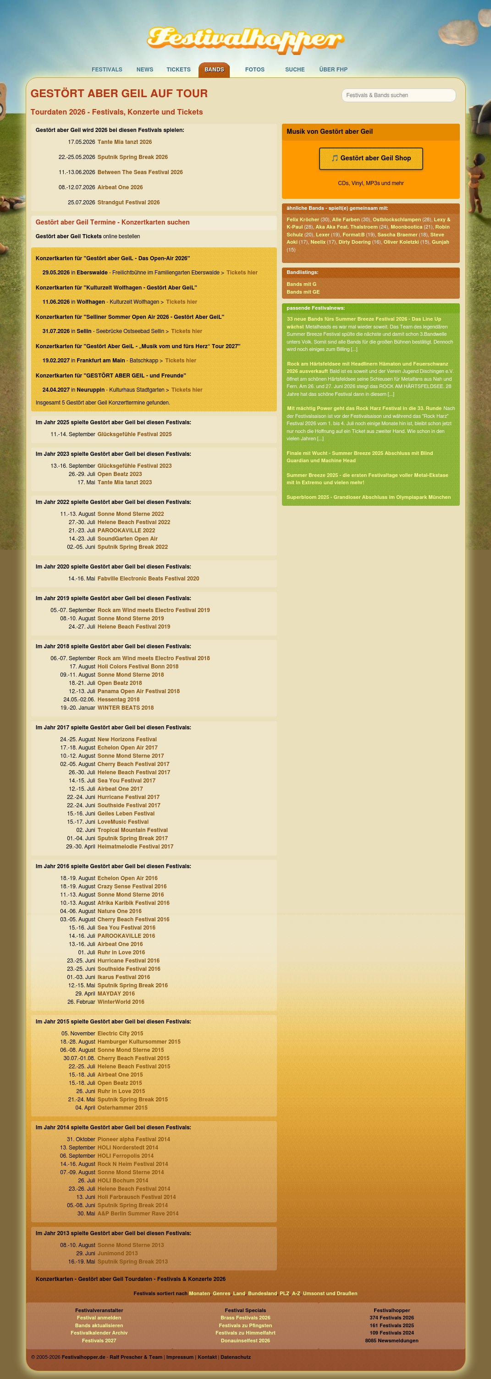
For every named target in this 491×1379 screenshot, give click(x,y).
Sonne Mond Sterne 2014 (131, 1172)
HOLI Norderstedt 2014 (128, 1147)
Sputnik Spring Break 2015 (133, 1099)
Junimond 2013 (118, 1253)
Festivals (107, 69)
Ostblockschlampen (397, 219)
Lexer (323, 234)
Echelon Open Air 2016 (128, 878)
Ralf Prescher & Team (136, 1357)
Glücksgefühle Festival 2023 (135, 466)
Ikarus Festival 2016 (124, 977)
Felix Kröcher (303, 219)
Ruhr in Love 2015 (121, 1091)
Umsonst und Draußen (330, 1293)
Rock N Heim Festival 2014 (133, 1164)
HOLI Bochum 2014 (123, 1180)
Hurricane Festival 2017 (129, 797)
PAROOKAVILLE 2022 (126, 530)
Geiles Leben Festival (126, 813)
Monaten (199, 1293)
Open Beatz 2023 (120, 474)
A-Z (296, 1293)
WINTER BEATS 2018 (126, 708)
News (145, 69)
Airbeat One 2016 (120, 944)
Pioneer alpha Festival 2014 (134, 1139)
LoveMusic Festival (123, 822)
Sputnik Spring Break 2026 (133, 157)
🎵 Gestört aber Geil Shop (371, 158)
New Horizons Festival (127, 739)
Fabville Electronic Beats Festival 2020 (148, 578)
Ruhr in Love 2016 (121, 952)
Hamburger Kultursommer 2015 (139, 1042)
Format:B (353, 234)
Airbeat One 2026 (120, 187)
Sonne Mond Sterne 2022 (131, 514)
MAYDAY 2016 (116, 993)
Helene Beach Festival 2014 (134, 1189)
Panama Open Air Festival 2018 (139, 691)
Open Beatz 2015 (120, 1083)
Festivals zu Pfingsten (245, 1325)
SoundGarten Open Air (128, 539)
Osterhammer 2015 (123, 1108)
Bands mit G (301, 284)
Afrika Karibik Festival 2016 (134, 903)
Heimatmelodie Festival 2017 (136, 846)
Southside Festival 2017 (129, 805)
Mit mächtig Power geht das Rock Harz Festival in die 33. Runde (364, 408)
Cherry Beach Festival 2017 (134, 764)
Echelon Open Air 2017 (128, 747)
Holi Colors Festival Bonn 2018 (138, 666)
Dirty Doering (355, 242)
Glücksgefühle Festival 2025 (135, 434)
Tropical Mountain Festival (133, 830)
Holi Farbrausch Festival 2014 (137, 1197)
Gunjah (440, 242)
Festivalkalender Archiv (99, 1332)
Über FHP (334, 69)
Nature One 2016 (120, 911)
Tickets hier (242, 272)
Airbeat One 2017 (120, 789)
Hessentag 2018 (119, 699)
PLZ (284, 1293)
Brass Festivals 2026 (245, 1317)
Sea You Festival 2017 (126, 780)
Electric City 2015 (120, 1033)
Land (239, 1293)
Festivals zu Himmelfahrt (245, 1332)
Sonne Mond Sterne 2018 (131, 675)
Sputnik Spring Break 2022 (133, 547)
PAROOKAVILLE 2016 (126, 936)
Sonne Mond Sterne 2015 (131, 1050)
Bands (214, 69)
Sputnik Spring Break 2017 (133, 838)
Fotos (255, 69)
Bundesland (262, 1293)
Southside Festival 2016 (129, 969)
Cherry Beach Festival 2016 (134, 919)
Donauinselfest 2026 (245, 1340)
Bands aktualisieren (99, 1325)
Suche (295, 69)
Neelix (317, 242)
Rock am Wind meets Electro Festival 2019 (154, 610)
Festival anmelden (99, 1317)
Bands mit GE (303, 292)
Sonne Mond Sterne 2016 (131, 894)
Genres (221, 1293)
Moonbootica (406, 227)
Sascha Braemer (398, 234)
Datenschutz (236, 1357)
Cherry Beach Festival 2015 (134, 1058)
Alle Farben (346, 219)
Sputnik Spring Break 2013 (133, 1261)
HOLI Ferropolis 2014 (126, 1156)
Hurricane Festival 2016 (129, 960)
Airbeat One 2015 (120, 1075)
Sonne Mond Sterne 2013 (131, 1245)
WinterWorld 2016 (121, 1002)
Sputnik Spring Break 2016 (133, 985)
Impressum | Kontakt (191, 1357)
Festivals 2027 (99, 1340)
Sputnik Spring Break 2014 (133, 1205)
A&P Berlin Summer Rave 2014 (138, 1213)
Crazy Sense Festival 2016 (132, 886)
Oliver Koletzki (401, 242)
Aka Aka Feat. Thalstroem (347, 227)
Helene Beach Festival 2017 (134, 772)
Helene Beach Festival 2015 (134, 1066)
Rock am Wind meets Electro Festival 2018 (154, 658)
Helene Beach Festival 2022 (134, 522)
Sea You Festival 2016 (126, 927)
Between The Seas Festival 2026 (140, 172)
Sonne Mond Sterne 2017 (131, 756)
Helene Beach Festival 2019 (134, 626)
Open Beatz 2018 (120, 683)
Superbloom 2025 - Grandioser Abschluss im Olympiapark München (369, 497)
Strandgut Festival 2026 (129, 202)
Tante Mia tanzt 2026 (125, 142)
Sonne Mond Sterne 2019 (131, 618)
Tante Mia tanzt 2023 (125, 482)
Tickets (178, 69)
